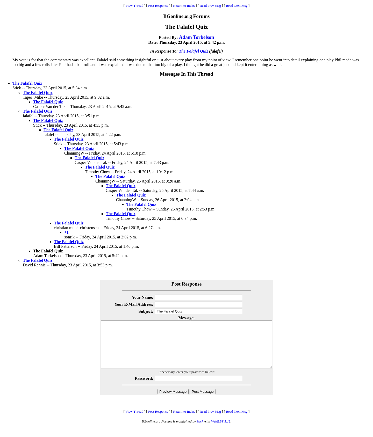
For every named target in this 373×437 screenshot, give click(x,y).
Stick (200, 431)
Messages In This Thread (186, 74)
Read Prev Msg (210, 6)
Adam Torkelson (196, 37)
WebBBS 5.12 (220, 431)
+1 (66, 232)
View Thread (134, 6)
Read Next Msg (237, 6)
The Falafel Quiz (193, 51)
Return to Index (184, 6)
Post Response (158, 6)
